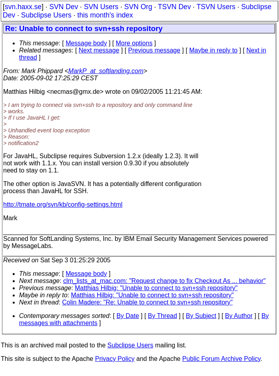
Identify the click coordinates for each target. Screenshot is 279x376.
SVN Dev (63, 7)
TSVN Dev (174, 7)
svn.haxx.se (23, 7)
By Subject (201, 315)
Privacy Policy (115, 358)
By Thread (162, 315)
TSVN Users (215, 7)
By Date (127, 315)
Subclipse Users (46, 15)
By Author (238, 315)
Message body (86, 43)
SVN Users (101, 7)
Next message (99, 50)
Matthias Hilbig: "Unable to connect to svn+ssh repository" (156, 288)
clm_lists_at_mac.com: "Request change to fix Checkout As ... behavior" (164, 280)
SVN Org (138, 7)
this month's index (105, 15)
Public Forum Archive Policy (221, 358)
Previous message (154, 50)
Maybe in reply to (213, 50)
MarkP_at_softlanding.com (105, 71)
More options (134, 43)
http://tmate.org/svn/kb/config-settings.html (63, 204)
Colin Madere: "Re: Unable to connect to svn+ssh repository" (147, 302)
